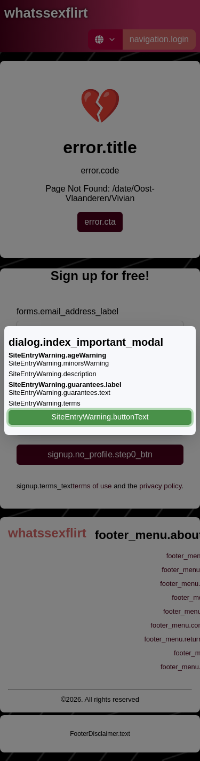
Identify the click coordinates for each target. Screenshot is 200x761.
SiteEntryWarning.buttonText (100, 417)
